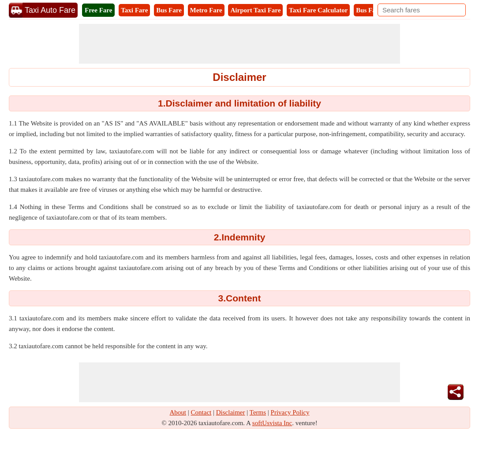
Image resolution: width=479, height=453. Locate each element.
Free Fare (98, 10)
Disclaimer (230, 412)
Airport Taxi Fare (255, 10)
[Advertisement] (239, 44)
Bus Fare (169, 10)
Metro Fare (206, 10)
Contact (201, 412)
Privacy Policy (290, 412)
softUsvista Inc (272, 422)
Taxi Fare (134, 10)
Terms (258, 412)
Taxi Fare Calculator (318, 10)
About (178, 412)
